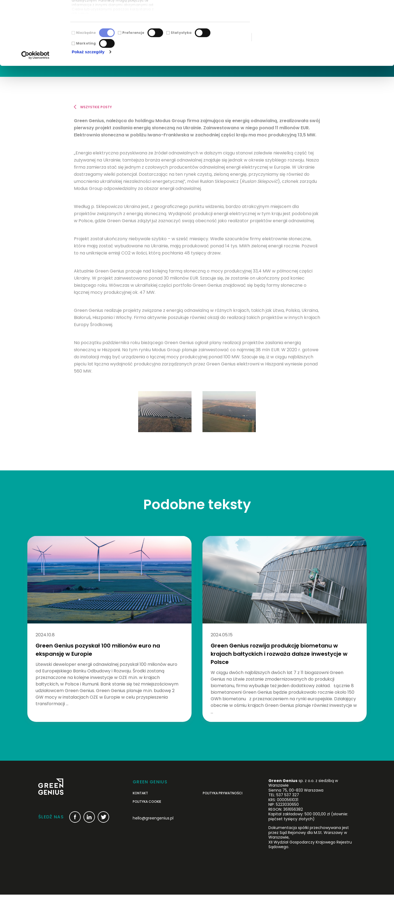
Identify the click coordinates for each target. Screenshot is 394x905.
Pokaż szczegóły (88, 106)
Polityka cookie (147, 812)
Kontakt (140, 803)
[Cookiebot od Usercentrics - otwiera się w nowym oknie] (35, 110)
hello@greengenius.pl (153, 828)
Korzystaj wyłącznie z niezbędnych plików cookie (348, 32)
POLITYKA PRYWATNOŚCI (222, 803)
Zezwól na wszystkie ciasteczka (348, 13)
